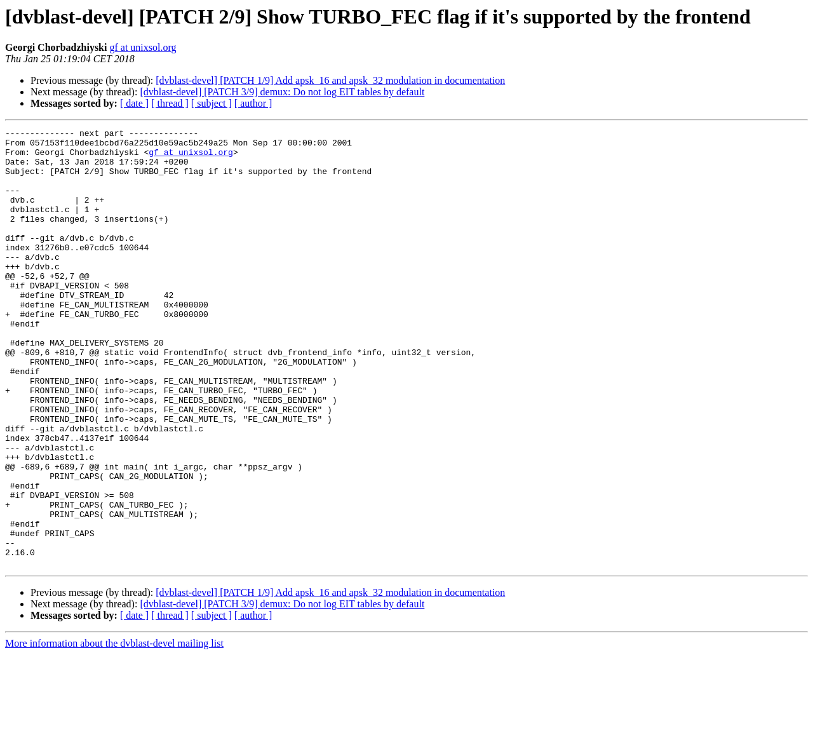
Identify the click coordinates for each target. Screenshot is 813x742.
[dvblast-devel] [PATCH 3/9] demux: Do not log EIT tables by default (282, 91)
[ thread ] (170, 103)
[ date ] (134, 103)
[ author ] (253, 103)
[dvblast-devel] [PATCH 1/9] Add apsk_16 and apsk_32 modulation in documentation (330, 80)
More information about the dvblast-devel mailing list (114, 730)
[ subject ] (211, 103)
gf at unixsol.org (142, 47)
